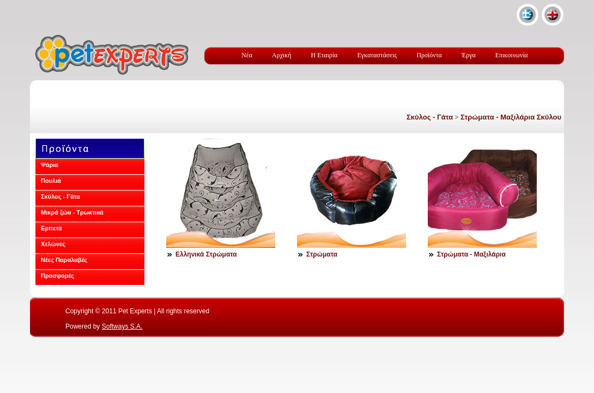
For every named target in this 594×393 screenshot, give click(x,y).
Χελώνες (53, 244)
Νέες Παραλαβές (64, 260)
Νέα (246, 55)
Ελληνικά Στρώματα (206, 254)
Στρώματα (321, 254)
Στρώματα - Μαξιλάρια (471, 254)
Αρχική (282, 55)
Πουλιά (51, 180)
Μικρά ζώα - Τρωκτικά (72, 212)
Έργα (469, 55)
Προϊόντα (428, 55)
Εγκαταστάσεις (377, 55)
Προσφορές (57, 275)
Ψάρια (49, 165)
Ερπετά (51, 228)
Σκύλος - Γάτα (430, 117)
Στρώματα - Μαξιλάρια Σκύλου (510, 117)
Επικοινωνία (511, 55)
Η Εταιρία (324, 55)
